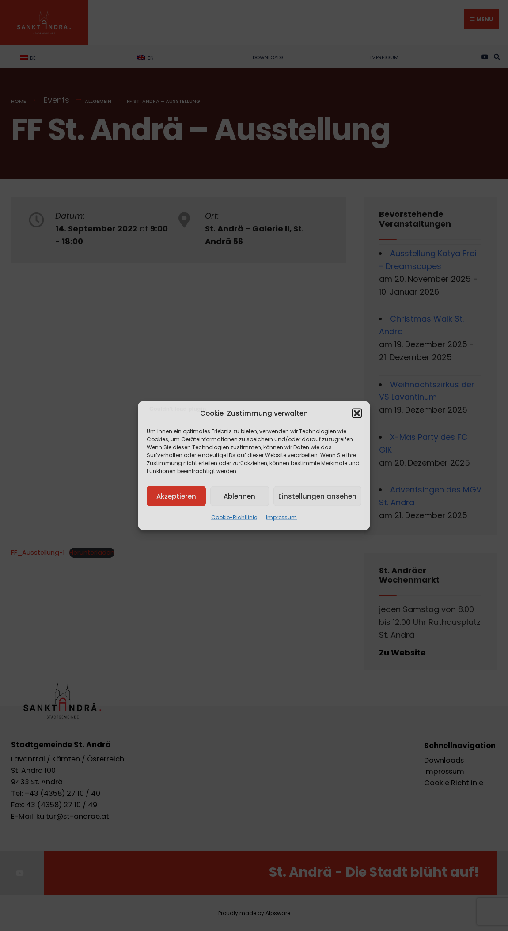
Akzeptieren (176, 495)
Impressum (281, 517)
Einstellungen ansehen (317, 495)
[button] (357, 413)
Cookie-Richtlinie (234, 517)
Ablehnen (239, 495)
